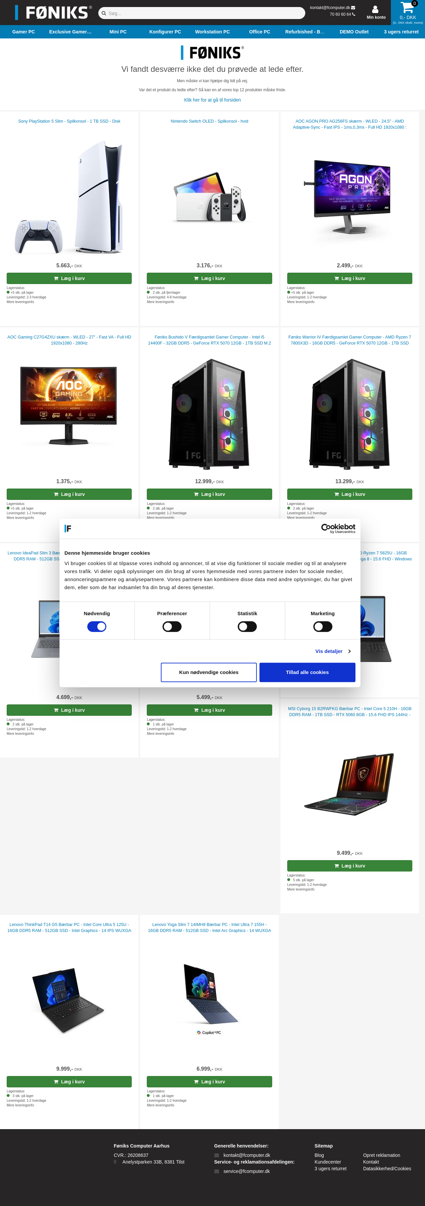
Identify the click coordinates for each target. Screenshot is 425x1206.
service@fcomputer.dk (246, 1171)
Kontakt (371, 1162)
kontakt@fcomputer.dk (330, 7)
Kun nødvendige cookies (211, 672)
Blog (319, 1155)
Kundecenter (328, 1162)
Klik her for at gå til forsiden (212, 100)
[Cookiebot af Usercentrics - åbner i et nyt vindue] (329, 529)
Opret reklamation (381, 1155)
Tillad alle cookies (310, 672)
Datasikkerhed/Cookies (387, 1168)
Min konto (376, 17)
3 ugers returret (331, 1168)
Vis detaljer (331, 651)
